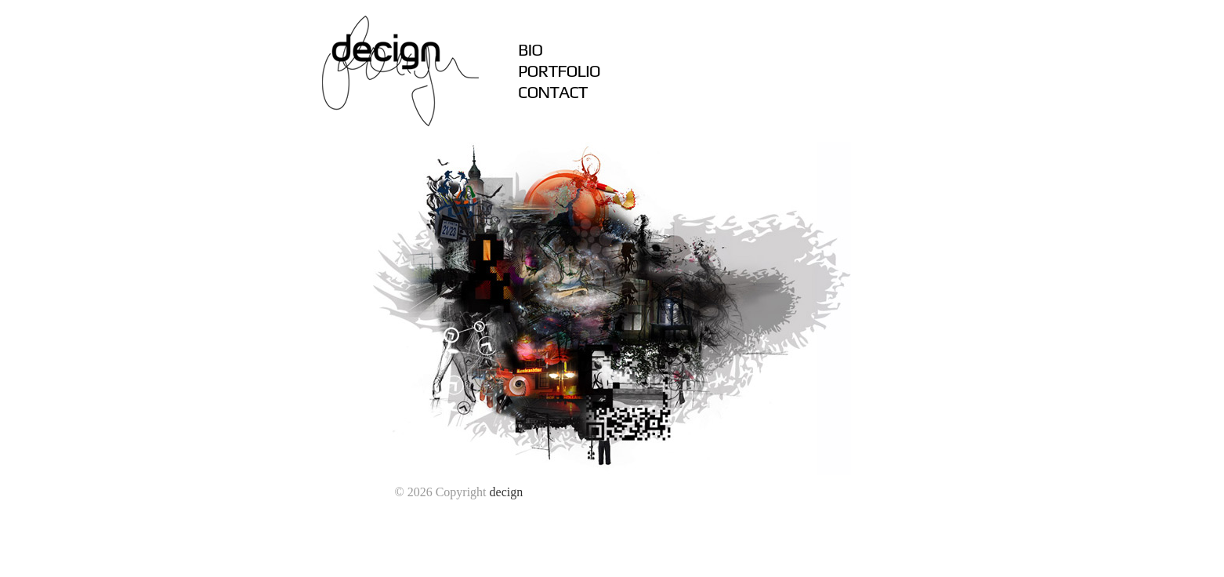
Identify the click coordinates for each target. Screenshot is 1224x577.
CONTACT (553, 91)
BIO (530, 49)
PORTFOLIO (559, 70)
